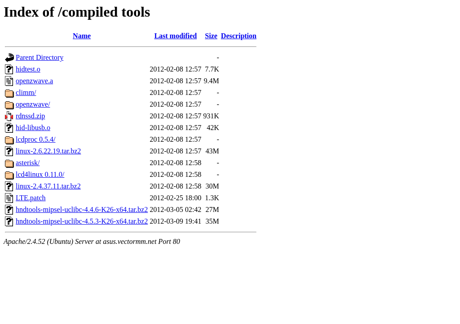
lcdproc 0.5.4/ (35, 139)
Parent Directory (39, 57)
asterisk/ (28, 162)
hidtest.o (28, 69)
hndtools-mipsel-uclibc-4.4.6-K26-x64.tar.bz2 (82, 209)
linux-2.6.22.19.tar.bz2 (48, 151)
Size (211, 36)
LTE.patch (31, 198)
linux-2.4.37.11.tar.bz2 (48, 186)
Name (82, 36)
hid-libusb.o (33, 127)
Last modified (175, 36)
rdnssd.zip (30, 116)
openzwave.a (34, 81)
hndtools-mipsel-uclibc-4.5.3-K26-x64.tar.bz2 (82, 221)
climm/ (26, 92)
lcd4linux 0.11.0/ (40, 174)
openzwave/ (33, 104)
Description (239, 36)
